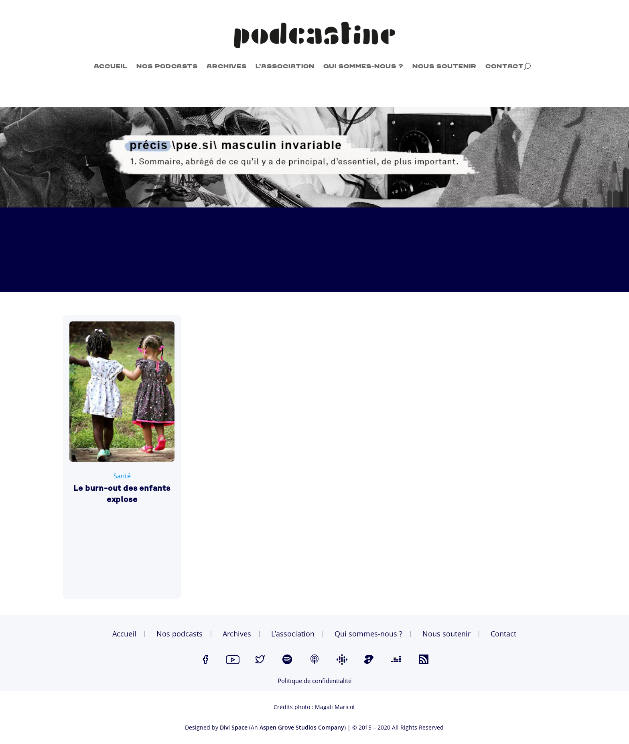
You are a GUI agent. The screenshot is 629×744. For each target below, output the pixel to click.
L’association (285, 66)
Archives (227, 66)
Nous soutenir (444, 66)
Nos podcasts (167, 66)
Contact (504, 66)
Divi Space (234, 727)
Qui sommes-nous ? (363, 66)
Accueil (111, 66)
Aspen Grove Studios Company (302, 727)
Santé (122, 476)
